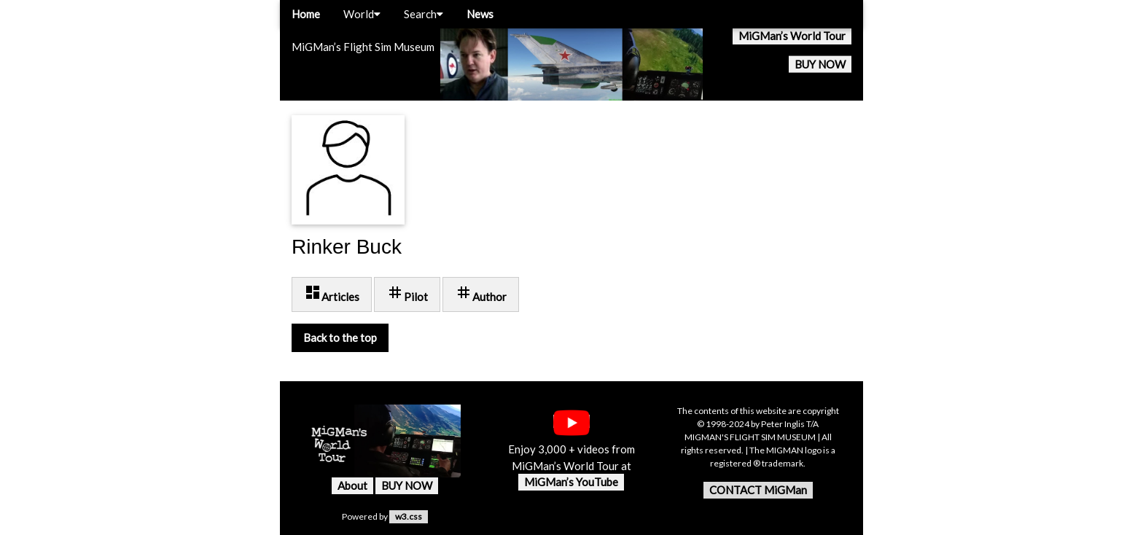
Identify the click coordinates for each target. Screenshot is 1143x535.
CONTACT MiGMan (758, 489)
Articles (331, 293)
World (362, 13)
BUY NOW (820, 64)
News (480, 13)
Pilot (407, 293)
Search (423, 13)
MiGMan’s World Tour (792, 35)
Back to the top (340, 337)
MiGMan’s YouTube (571, 481)
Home (306, 13)
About (352, 485)
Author (481, 293)
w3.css (408, 516)
